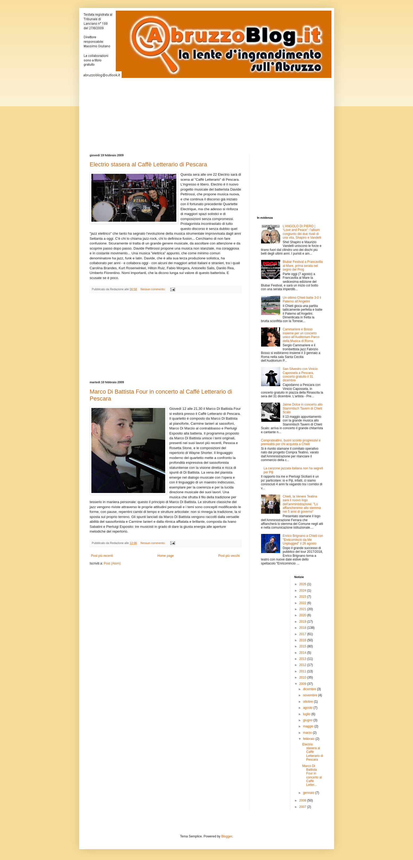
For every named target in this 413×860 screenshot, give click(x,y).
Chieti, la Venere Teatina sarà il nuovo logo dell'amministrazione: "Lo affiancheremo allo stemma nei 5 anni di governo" (302, 504)
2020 (303, 615)
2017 (303, 634)
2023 (303, 596)
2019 (303, 621)
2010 (303, 677)
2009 (303, 684)
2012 (303, 665)
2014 (303, 653)
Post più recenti (102, 556)
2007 (303, 807)
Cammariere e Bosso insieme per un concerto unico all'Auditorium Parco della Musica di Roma (301, 335)
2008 (303, 800)
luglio (307, 714)
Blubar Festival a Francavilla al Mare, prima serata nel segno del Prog (303, 265)
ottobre (308, 701)
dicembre (310, 689)
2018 (303, 628)
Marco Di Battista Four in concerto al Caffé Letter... (312, 775)
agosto (308, 708)
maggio (308, 726)
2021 (303, 609)
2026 (303, 584)
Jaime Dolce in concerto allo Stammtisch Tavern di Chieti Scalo (302, 408)
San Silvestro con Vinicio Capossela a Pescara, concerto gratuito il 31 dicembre (300, 374)
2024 (303, 590)
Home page (165, 556)
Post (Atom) (112, 563)
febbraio (309, 739)
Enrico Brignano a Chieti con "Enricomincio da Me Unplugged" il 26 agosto (303, 539)
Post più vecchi (229, 556)
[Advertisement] (218, 111)
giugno (308, 720)
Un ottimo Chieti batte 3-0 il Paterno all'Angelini (302, 299)
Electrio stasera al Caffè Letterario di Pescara (148, 164)
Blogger (226, 836)
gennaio (309, 793)
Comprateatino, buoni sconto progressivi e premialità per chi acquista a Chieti (291, 442)
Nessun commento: (153, 289)
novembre (310, 695)
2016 (303, 640)
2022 (303, 603)
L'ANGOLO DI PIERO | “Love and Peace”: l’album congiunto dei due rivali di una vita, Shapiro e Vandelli (302, 231)
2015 (303, 646)
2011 (303, 671)
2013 (303, 659)
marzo (308, 733)
